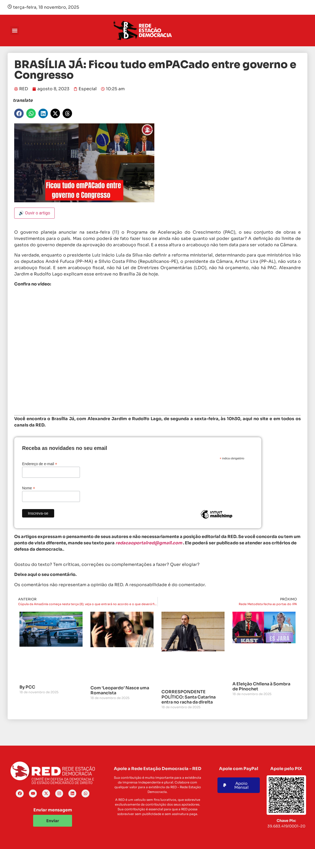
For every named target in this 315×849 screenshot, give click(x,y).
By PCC (27, 687)
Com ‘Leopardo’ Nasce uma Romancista (119, 690)
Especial (88, 89)
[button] (14, 30)
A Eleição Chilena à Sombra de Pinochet (261, 686)
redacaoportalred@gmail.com (148, 543)
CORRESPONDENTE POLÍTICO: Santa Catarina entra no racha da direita (188, 697)
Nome (28, 488)
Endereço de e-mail (39, 463)
